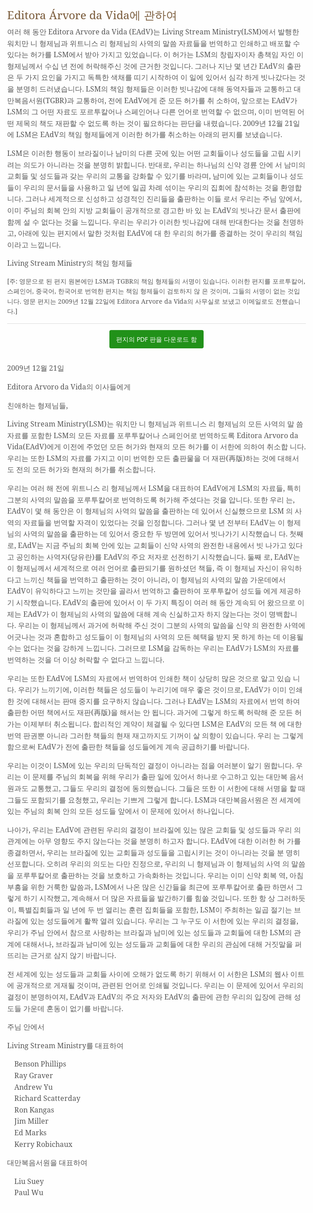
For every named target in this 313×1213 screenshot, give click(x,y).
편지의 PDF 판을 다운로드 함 (156, 339)
